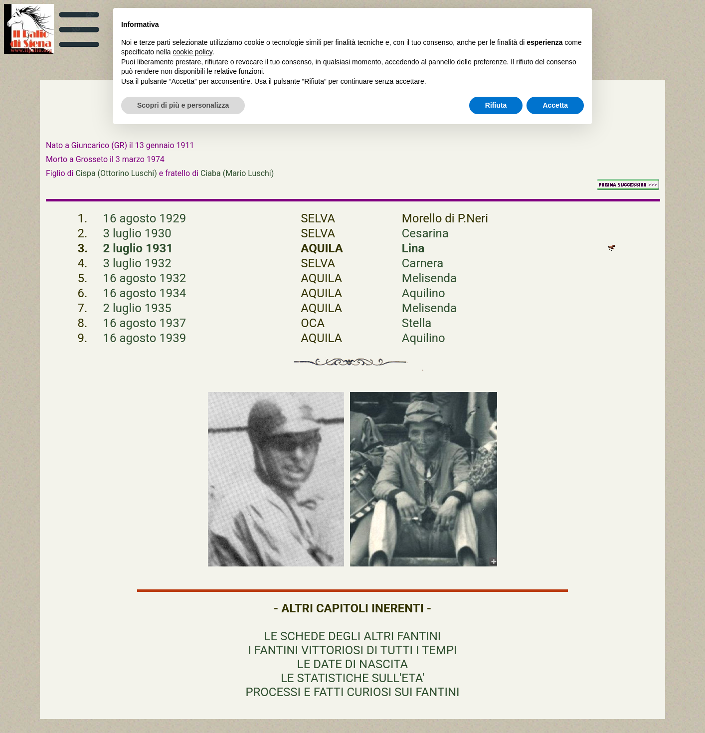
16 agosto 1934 (144, 293)
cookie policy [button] (192, 52)
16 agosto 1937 (144, 323)
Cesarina (425, 233)
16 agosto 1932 (144, 278)
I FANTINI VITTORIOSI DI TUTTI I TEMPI (352, 650)
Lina (413, 248)
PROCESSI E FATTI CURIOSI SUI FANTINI (352, 692)
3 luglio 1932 (137, 263)
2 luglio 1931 (138, 248)
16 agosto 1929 (144, 218)
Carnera (423, 263)
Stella (417, 323)
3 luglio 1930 (137, 233)
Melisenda (429, 278)
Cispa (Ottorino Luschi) (116, 173)
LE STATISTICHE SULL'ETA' (352, 678)
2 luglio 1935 (137, 308)
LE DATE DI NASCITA (352, 664)
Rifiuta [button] (496, 105)
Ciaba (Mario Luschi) (237, 173)
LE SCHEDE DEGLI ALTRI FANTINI (352, 636)
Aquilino (423, 293)
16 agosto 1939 (144, 338)
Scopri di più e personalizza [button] (183, 105)
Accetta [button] (555, 105)
